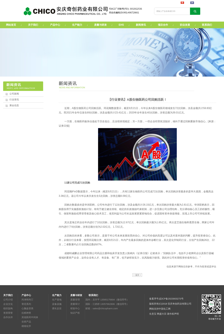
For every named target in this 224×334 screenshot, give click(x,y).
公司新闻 (14, 93)
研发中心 (75, 308)
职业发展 (185, 24)
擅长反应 (57, 308)
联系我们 (207, 24)
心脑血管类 (27, 308)
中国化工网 (164, 308)
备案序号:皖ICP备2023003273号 (166, 298)
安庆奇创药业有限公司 (179, 303)
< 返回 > (137, 275)
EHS (121, 24)
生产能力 (77, 24)
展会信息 (14, 105)
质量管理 (75, 299)
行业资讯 (14, 99)
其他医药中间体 (30, 317)
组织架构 (8, 308)
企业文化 (8, 304)
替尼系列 (26, 304)
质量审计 (75, 304)
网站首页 (11, 24)
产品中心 (55, 24)
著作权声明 (173, 313)
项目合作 (163, 24)
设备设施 (57, 304)
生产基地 (57, 299)
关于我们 (33, 24)
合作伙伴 (8, 317)
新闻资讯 (141, 24)
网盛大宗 (161, 313)
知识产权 (75, 312)
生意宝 (152, 313)
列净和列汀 (27, 299)
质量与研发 (100, 24)
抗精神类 (26, 312)
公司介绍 (8, 299)
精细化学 (26, 326)
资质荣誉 (8, 312)
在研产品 (26, 321)
